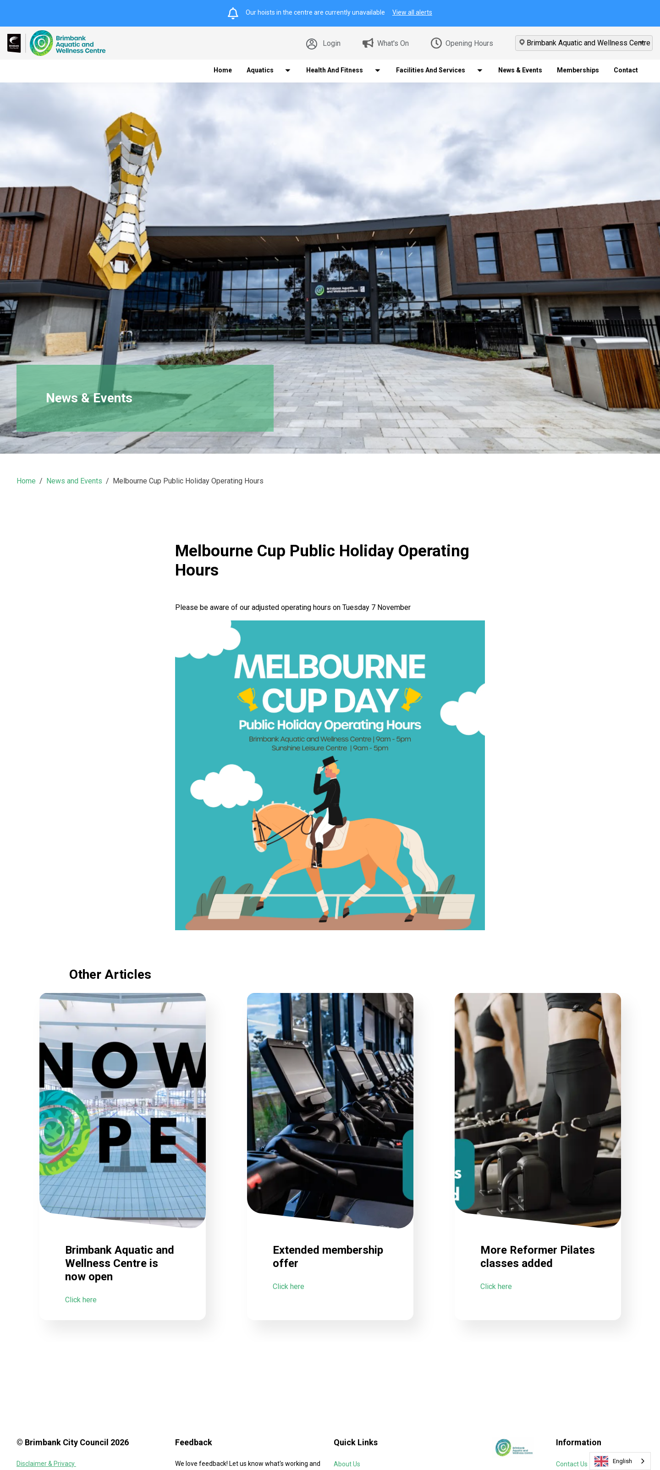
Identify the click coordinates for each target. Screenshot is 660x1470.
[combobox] (620, 1461)
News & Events (520, 70)
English (613, 1461)
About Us (347, 1464)
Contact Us (572, 1464)
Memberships (578, 70)
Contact (626, 70)
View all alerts (412, 12)
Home (223, 70)
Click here (81, 1321)
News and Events (74, 481)
